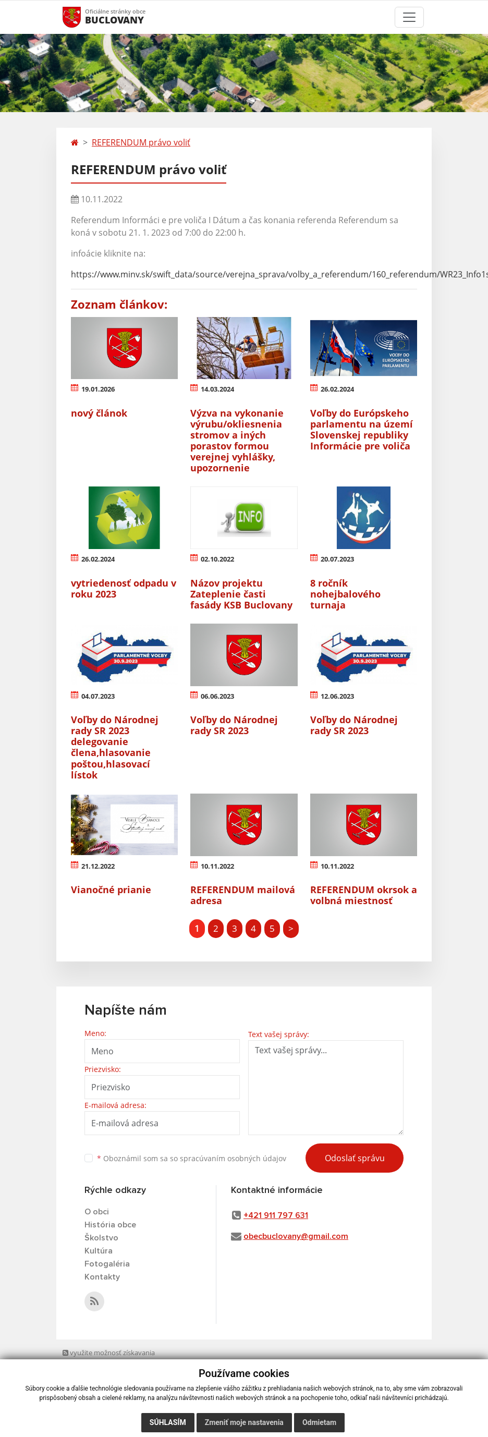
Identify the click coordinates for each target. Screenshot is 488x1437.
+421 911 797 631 (275, 1215)
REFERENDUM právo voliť (141, 142)
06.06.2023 (217, 696)
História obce (110, 1225)
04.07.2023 (98, 696)
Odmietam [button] (319, 1422)
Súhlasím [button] (168, 1422)
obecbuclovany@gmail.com (295, 1236)
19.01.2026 (98, 389)
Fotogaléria (107, 1264)
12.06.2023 (337, 696)
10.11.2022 (217, 866)
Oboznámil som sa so (191, 1158)
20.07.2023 (337, 559)
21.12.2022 (98, 866)
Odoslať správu (355, 1158)
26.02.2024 (337, 389)
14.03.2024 (217, 389)
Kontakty (102, 1277)
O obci (96, 1212)
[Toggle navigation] (409, 17)
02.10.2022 (217, 559)
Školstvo (101, 1238)
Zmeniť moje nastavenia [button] (244, 1422)
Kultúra (98, 1251)
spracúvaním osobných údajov (233, 1158)
